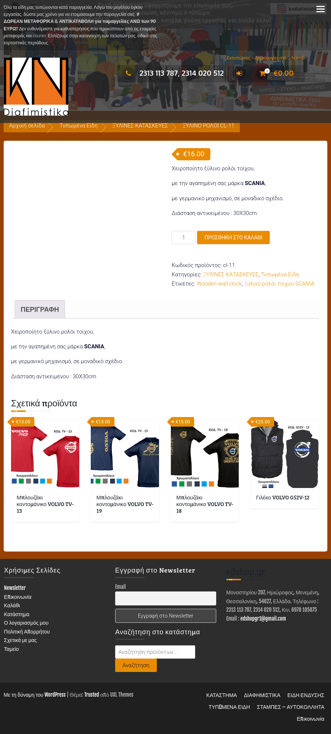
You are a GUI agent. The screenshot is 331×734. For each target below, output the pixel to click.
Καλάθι (12, 605)
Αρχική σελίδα (27, 125)
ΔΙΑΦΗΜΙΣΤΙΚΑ (262, 695)
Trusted (91, 695)
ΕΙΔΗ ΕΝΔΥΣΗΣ (305, 695)
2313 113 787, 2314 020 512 (173, 73)
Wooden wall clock (219, 283)
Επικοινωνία (18, 596)
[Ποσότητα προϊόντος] (184, 237)
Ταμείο (11, 648)
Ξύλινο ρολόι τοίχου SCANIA (279, 283)
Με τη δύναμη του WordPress (35, 695)
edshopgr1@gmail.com (263, 618)
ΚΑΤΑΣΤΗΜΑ (221, 695)
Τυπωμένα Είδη (78, 125)
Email (120, 587)
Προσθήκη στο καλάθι (233, 237)
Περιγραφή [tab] (40, 309)
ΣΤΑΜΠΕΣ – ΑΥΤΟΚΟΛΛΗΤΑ (290, 707)
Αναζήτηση (136, 665)
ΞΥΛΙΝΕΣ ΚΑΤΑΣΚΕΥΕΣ (140, 125)
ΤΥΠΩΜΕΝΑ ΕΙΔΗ (229, 707)
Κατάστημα (17, 614)
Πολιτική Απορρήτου (27, 631)
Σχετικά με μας (20, 640)
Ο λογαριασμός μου (26, 622)
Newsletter (15, 588)
